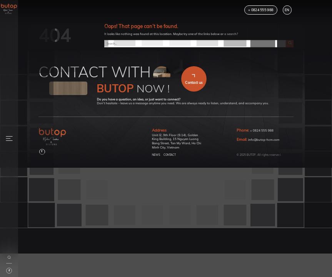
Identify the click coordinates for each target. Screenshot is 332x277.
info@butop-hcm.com (264, 140)
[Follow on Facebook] (42, 152)
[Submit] (290, 44)
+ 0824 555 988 (262, 130)
